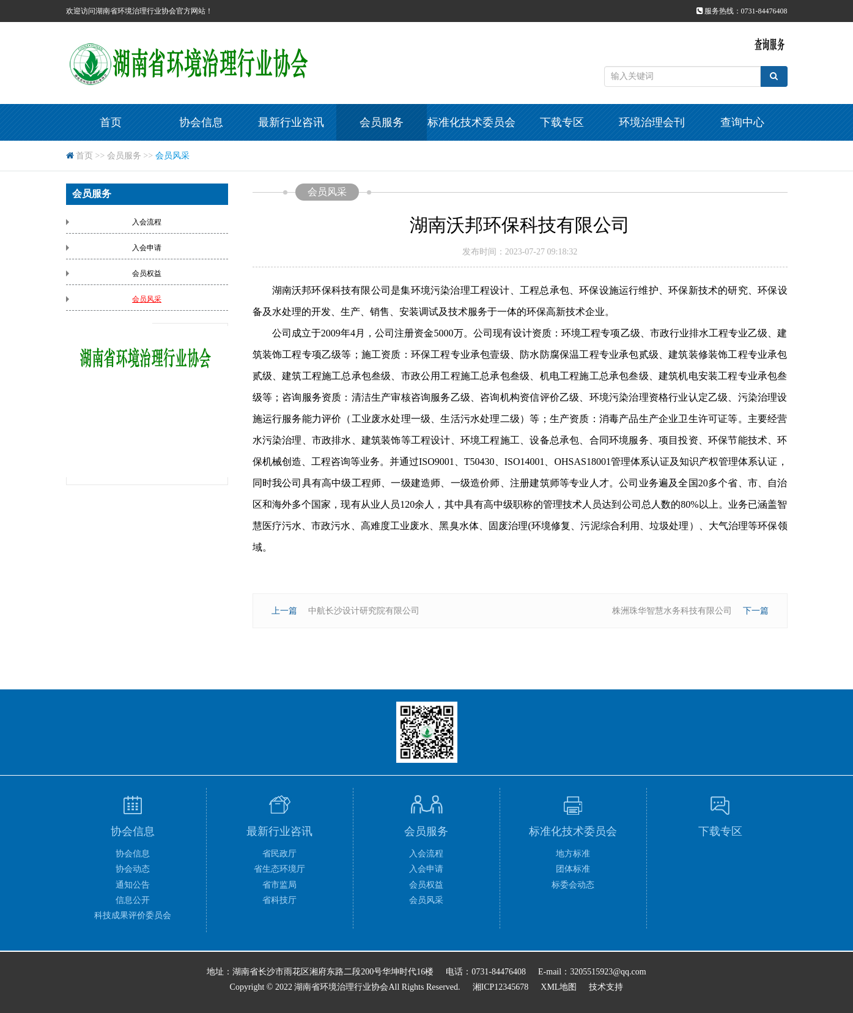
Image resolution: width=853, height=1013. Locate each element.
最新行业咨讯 (291, 122)
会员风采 (172, 155)
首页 (111, 122)
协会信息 (201, 122)
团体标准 (573, 869)
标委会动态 (573, 884)
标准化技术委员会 (471, 122)
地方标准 (573, 853)
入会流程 (146, 222)
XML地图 (559, 987)
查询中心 (742, 122)
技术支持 (606, 987)
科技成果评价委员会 (132, 915)
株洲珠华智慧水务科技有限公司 (672, 610)
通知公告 (133, 884)
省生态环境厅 (279, 869)
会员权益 (146, 273)
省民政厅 (279, 853)
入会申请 (146, 247)
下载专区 (562, 122)
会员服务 (382, 122)
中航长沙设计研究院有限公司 (363, 610)
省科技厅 (279, 900)
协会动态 (133, 869)
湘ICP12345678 (501, 987)
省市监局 (279, 884)
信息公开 (133, 900)
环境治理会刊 (652, 122)
